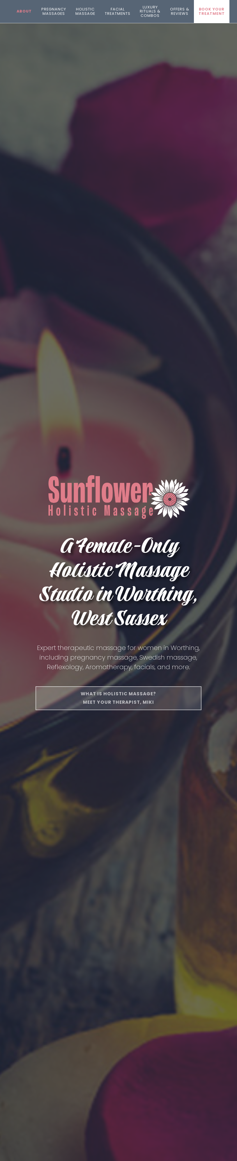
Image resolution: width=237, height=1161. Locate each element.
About (24, 11)
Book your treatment (212, 11)
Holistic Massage (85, 11)
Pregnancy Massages (53, 11)
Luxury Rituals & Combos (150, 11)
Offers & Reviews (179, 11)
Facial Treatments (117, 11)
